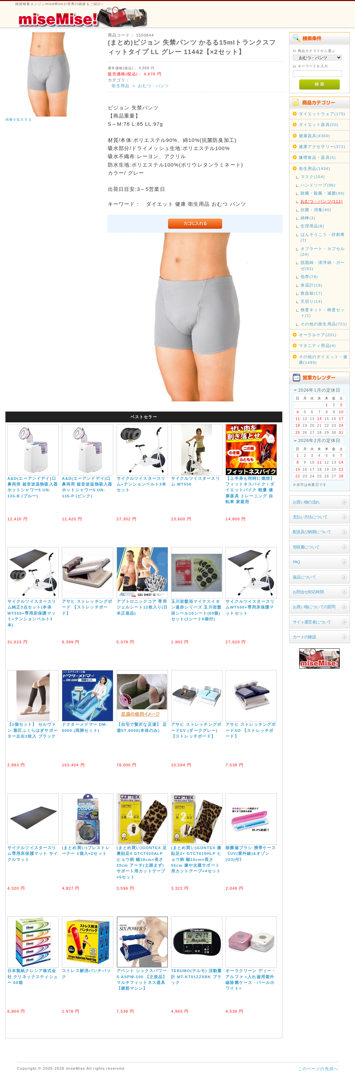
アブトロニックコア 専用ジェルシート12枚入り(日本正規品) (142, 607)
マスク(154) (313, 176)
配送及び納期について (312, 531)
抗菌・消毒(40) (316, 209)
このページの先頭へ (318, 1068)
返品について (304, 577)
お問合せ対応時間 (308, 592)
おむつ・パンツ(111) (322, 201)
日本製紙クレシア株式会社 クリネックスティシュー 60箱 (32, 976)
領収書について (306, 547)
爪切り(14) (312, 301)
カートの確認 (304, 637)
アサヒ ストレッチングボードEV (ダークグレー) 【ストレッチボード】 (196, 730)
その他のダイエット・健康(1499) (323, 359)
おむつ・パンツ (153, 85)
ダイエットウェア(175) (322, 114)
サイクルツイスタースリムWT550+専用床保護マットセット (250, 607)
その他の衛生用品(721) (324, 324)
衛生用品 (120, 85)
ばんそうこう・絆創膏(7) (323, 237)
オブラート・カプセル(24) (323, 251)
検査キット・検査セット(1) (323, 312)
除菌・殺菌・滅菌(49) (323, 193)
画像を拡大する (18, 119)
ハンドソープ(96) (318, 185)
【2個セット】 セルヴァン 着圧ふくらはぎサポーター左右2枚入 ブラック (32, 730)
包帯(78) (309, 276)
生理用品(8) (312, 226)
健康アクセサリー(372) (322, 146)
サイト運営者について (312, 622)
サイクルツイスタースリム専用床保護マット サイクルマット (32, 853)
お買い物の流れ (306, 502)
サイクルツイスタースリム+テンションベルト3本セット (141, 484)
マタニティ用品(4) (317, 345)
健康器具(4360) (314, 135)
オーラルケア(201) (318, 334)
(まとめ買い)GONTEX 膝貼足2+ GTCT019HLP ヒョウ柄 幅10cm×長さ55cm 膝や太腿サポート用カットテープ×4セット (196, 859)
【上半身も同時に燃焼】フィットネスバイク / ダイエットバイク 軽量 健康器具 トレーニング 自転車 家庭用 (250, 490)
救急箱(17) (312, 293)
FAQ (296, 562)
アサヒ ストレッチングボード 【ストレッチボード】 (87, 607)
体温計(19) (312, 285)
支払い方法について (310, 517)
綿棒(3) (308, 218)
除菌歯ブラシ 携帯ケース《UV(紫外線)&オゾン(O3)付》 (251, 853)
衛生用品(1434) (314, 168)
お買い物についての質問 (314, 606)
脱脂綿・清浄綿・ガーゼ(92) (323, 265)
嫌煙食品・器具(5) (317, 157)
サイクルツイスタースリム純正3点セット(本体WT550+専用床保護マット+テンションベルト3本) (31, 613)
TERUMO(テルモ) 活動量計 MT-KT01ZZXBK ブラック (196, 976)
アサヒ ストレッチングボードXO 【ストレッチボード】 (251, 730)
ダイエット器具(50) (318, 124)
